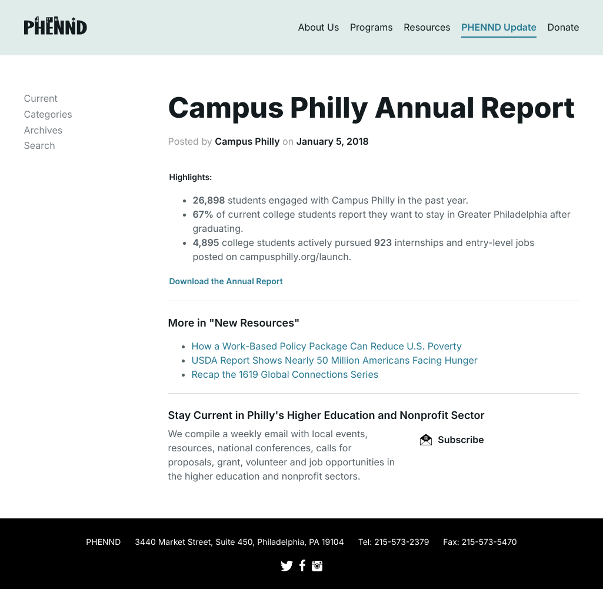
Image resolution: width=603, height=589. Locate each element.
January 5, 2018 (332, 141)
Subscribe (452, 439)
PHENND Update (499, 27)
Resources (427, 27)
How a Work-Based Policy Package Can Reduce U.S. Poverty (327, 346)
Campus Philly (247, 141)
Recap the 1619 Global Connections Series (285, 374)
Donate (563, 27)
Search (39, 145)
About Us (318, 27)
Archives (43, 130)
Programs (371, 27)
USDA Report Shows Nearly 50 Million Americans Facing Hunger (335, 360)
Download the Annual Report (226, 282)
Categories (48, 114)
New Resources (254, 323)
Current (41, 98)
